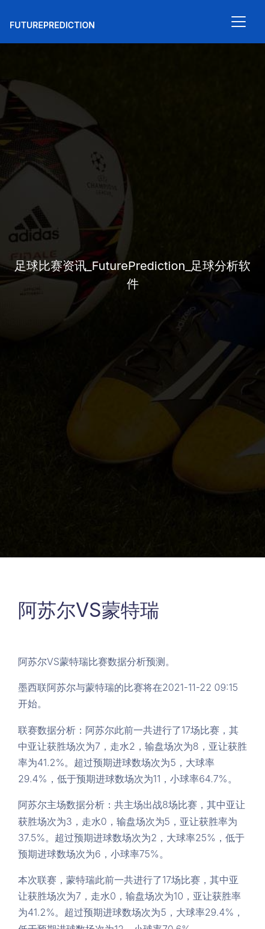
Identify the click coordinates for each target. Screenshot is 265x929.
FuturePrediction (52, 25)
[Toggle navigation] (238, 22)
